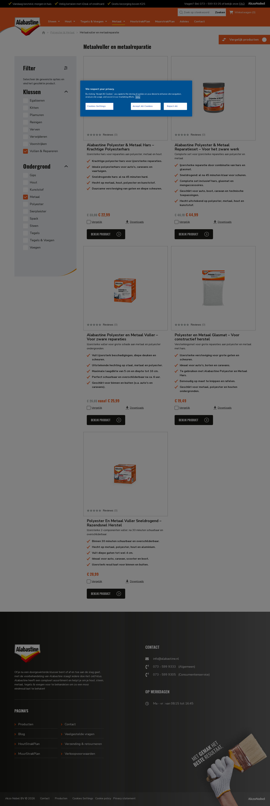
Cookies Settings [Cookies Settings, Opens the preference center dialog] (96, 106)
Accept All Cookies (143, 106)
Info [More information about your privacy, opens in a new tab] (138, 97)
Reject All (172, 106)
